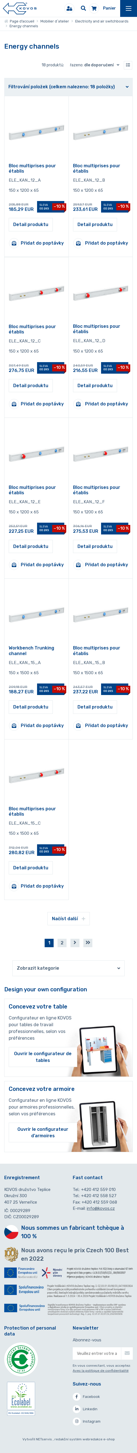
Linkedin (85, 1409)
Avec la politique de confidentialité (101, 1371)
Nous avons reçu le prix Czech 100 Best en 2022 (75, 1254)
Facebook (86, 1397)
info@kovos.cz (101, 1208)
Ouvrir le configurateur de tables (43, 1057)
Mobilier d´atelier (54, 21)
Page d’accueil (19, 21)
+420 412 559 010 (98, 1189)
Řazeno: (96, 65)
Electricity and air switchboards (102, 21)
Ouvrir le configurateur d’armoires (42, 1132)
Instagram (87, 1421)
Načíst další (68, 918)
